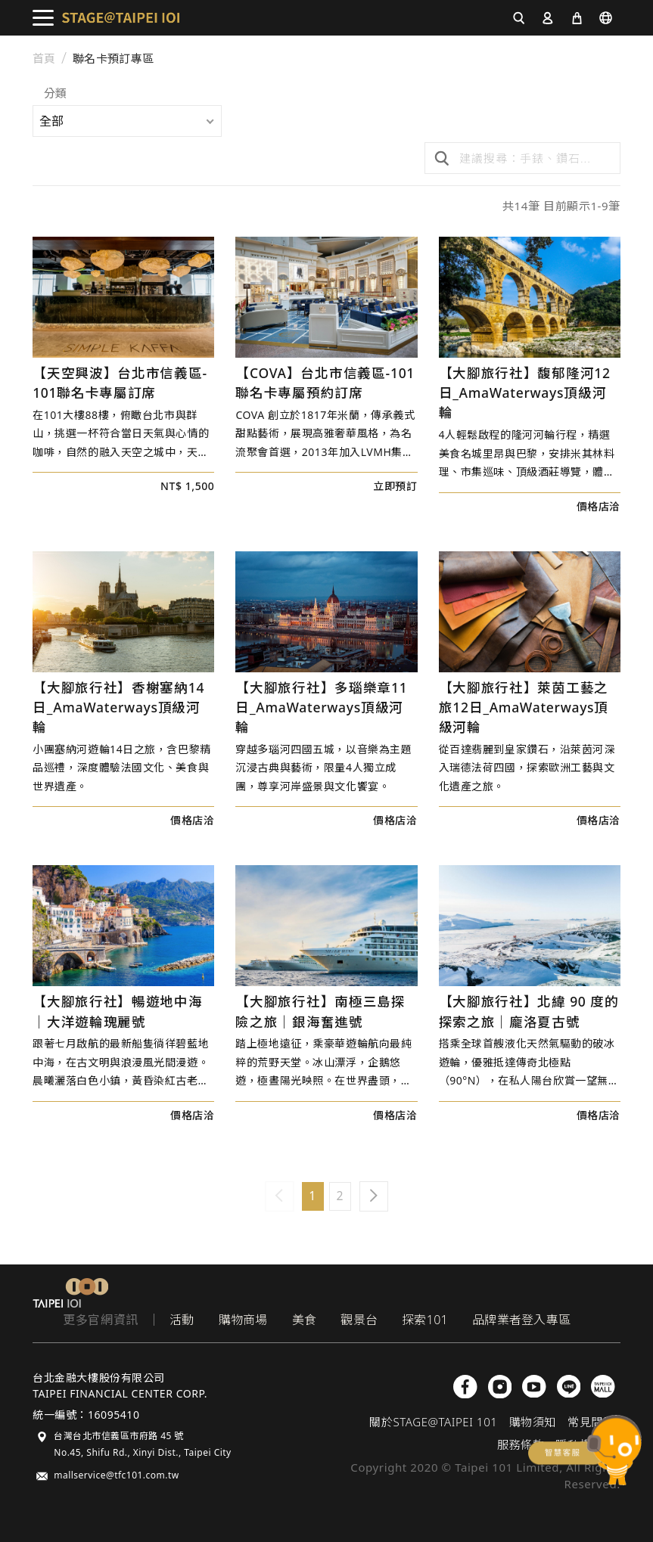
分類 (55, 94)
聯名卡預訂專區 (113, 58)
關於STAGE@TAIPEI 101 (433, 1421)
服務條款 (520, 1444)
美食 (304, 1319)
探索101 (425, 1319)
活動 (181, 1319)
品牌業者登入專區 (521, 1319)
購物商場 (243, 1319)
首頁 (44, 58)
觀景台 (359, 1319)
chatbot (585, 1450)
